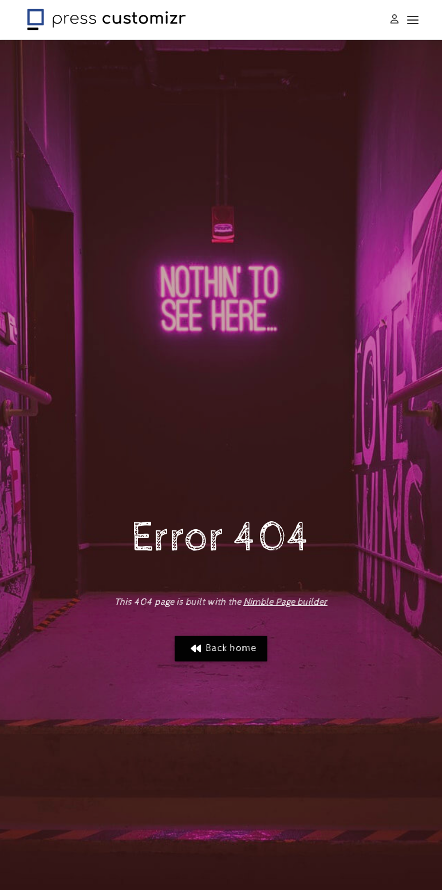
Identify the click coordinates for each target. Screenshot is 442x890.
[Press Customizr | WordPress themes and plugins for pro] (106, 18)
